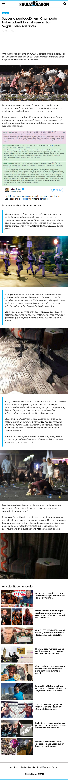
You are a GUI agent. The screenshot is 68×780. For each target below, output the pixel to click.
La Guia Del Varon (34, 3)
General (5, 13)
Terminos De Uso (50, 767)
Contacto (14, 767)
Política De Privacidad (31, 767)
